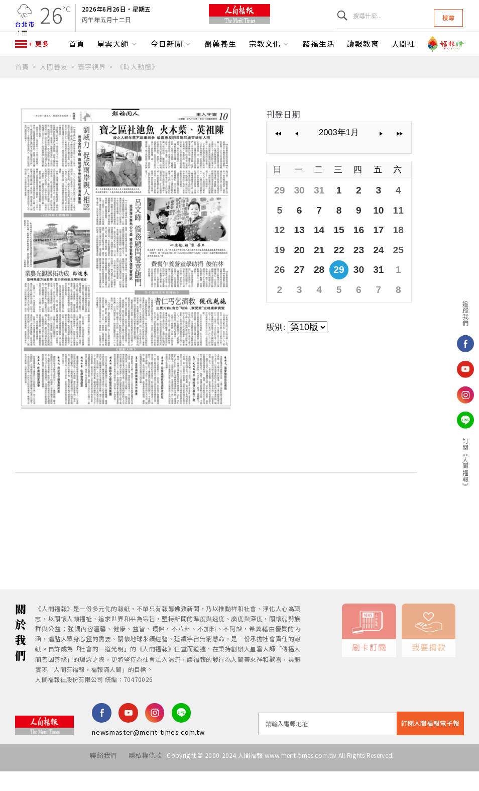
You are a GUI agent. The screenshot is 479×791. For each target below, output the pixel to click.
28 (314, 284)
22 (332, 267)
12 (278, 249)
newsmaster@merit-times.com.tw (148, 756)
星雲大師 (117, 69)
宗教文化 (269, 69)
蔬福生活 (319, 69)
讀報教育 (363, 69)
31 (314, 213)
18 (386, 249)
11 (386, 231)
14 (314, 249)
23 (349, 267)
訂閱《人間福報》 (465, 463)
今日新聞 (171, 69)
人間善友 (54, 91)
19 (278, 267)
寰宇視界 (92, 91)
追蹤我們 (465, 313)
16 (349, 249)
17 (368, 249)
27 (296, 284)
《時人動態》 (137, 91)
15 (332, 249)
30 (296, 213)
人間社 (404, 69)
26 (278, 284)
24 (368, 267)
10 (368, 231)
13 (296, 249)
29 (278, 213)
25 (386, 267)
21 (314, 267)
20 (296, 267)
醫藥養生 (220, 69)
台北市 (25, 30)
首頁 (77, 69)
